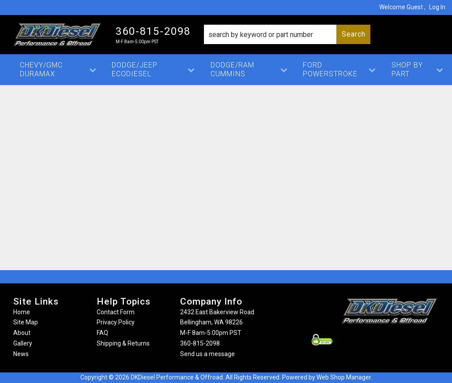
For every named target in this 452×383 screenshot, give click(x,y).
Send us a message (207, 353)
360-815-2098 (200, 343)
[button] (287, 34)
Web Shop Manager (343, 377)
